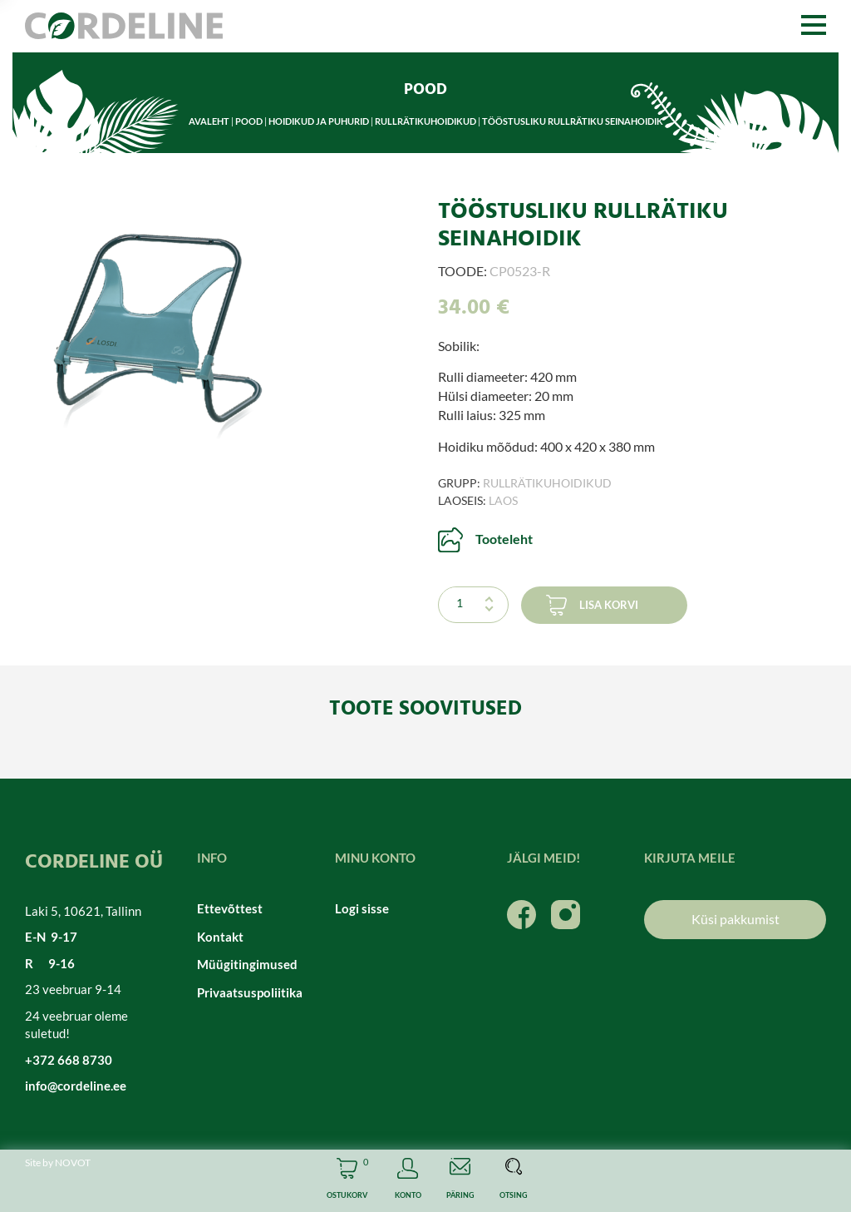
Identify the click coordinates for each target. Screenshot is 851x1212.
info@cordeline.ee (75, 1085)
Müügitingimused (247, 964)
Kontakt (220, 936)
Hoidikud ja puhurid (318, 121)
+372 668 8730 (68, 1059)
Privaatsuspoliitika (250, 992)
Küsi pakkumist (735, 919)
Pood (249, 121)
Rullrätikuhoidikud (425, 121)
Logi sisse (362, 908)
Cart (347, 1181)
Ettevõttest (230, 908)
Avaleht (209, 121)
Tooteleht (504, 539)
